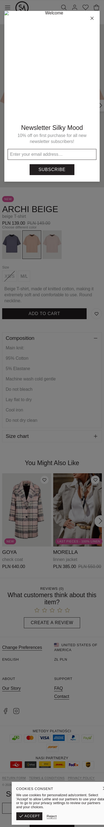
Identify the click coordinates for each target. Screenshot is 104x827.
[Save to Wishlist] (96, 313)
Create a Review (52, 622)
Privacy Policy (81, 778)
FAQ (58, 688)
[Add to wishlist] (44, 479)
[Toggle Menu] (7, 8)
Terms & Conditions (47, 778)
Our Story (11, 688)
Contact (61, 696)
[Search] (64, 8)
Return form (14, 778)
